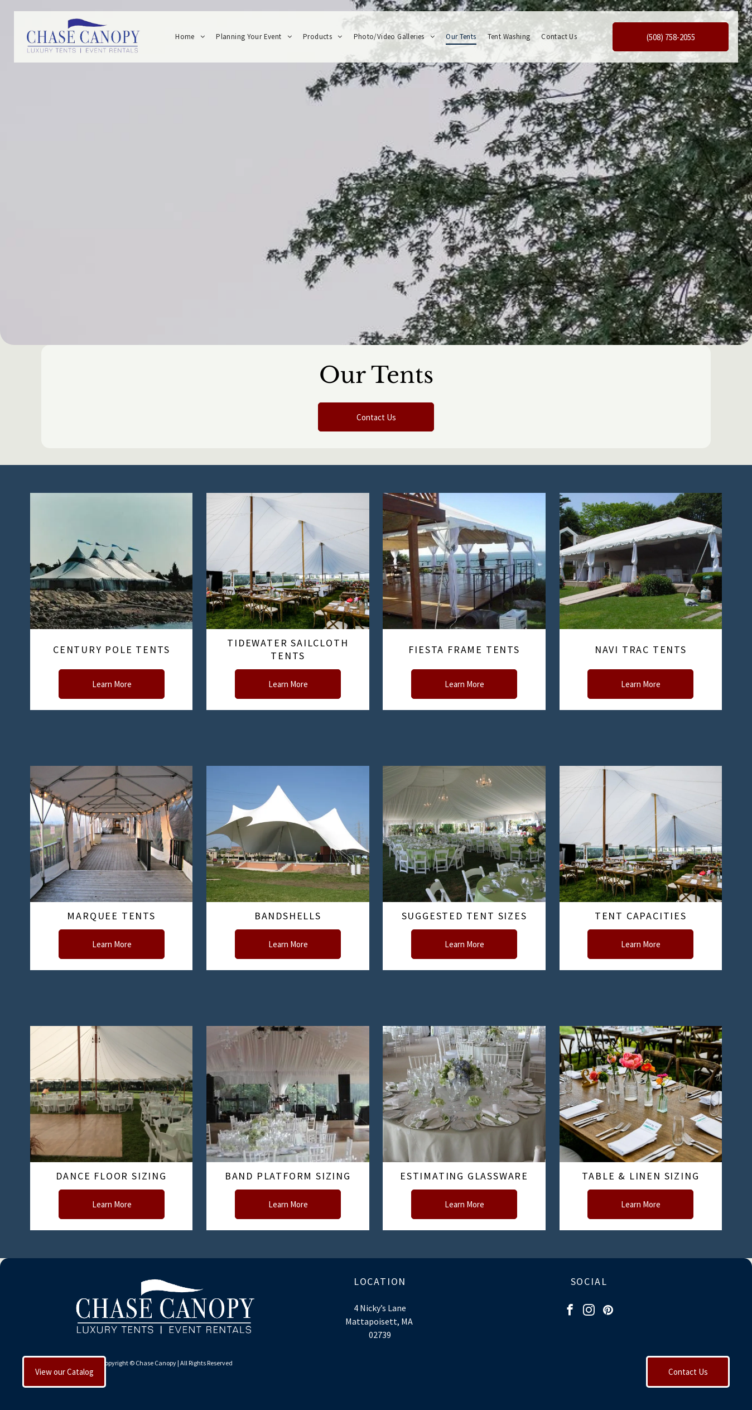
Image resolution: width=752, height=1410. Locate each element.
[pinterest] (607, 1311)
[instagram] (588, 1311)
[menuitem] (190, 36)
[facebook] (570, 1311)
